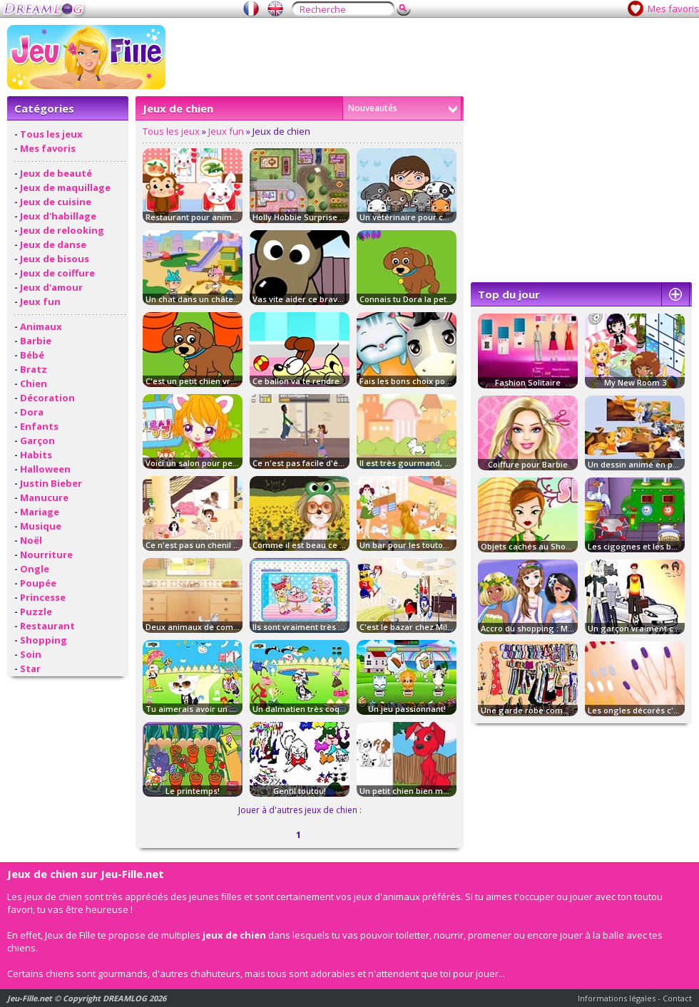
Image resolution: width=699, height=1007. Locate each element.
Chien (33, 383)
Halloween (45, 469)
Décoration (47, 397)
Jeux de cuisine (55, 201)
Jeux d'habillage (58, 216)
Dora (32, 412)
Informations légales (616, 998)
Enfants (39, 426)
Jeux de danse (53, 244)
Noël (31, 540)
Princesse (43, 597)
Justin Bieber (51, 483)
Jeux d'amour (51, 287)
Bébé (32, 354)
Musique (40, 526)
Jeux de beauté (56, 173)
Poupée (38, 583)
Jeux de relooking (62, 230)
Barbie (35, 340)
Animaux (41, 326)
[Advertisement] (644, 69)
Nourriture (46, 554)
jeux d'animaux (387, 896)
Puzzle (36, 611)
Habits (36, 454)
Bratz (33, 369)
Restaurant (47, 625)
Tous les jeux (51, 134)
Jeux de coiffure (57, 273)
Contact (677, 998)
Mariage (39, 511)
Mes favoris (673, 8)
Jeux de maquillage (65, 187)
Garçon (37, 440)
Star (30, 668)
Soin (30, 654)
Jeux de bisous (54, 258)
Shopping (43, 640)
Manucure (44, 497)
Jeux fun (40, 301)
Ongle (34, 568)
